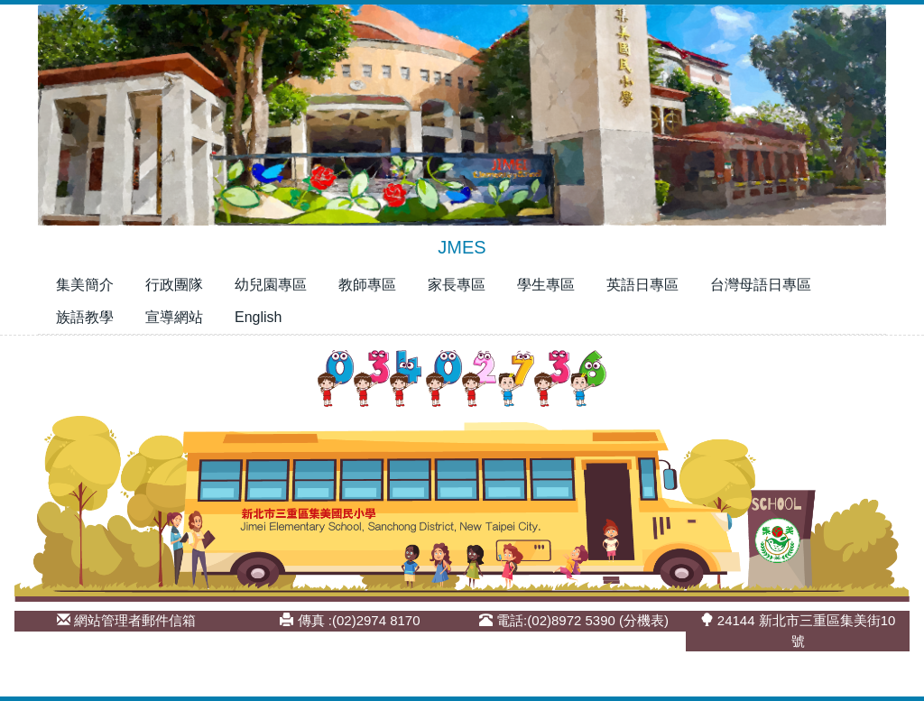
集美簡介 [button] (85, 284)
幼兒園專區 (271, 284)
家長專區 (456, 284)
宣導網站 (174, 317)
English (258, 317)
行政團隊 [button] (174, 284)
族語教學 (85, 317)
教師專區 (367, 284)
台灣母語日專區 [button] (760, 284)
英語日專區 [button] (642, 284)
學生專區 (546, 284)
